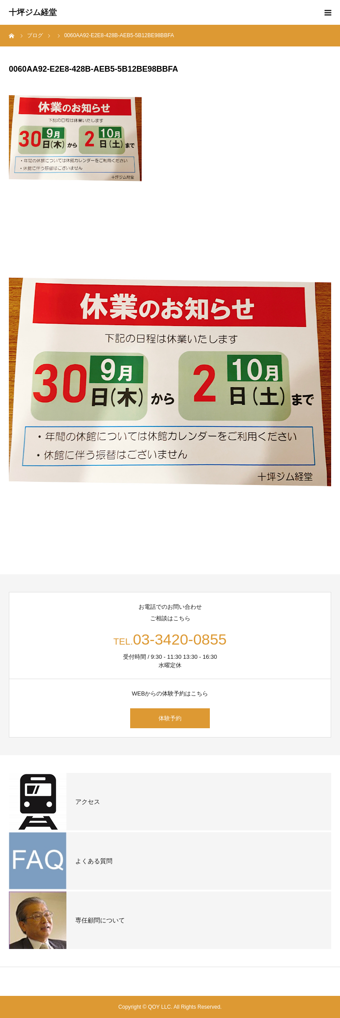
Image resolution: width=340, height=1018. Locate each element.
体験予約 (170, 718)
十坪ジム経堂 (33, 12)
